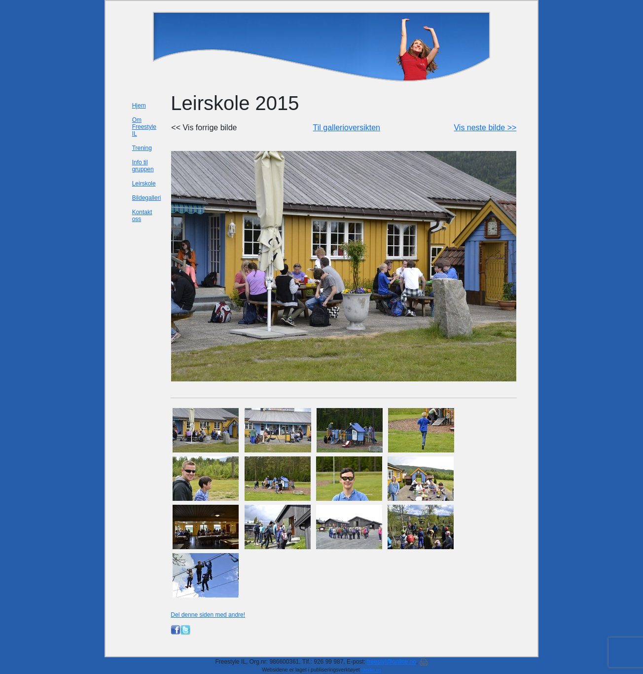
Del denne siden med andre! (208, 614)
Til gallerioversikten (346, 127)
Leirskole (144, 183)
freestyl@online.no (391, 661)
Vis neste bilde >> (485, 127)
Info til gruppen (143, 166)
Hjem (139, 105)
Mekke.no (371, 670)
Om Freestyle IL (144, 126)
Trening (142, 148)
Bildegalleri (146, 197)
